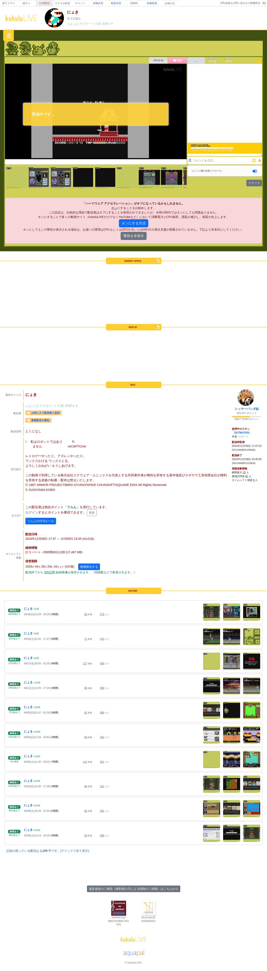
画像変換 (152, 3)
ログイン (31, 512)
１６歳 (97, 23)
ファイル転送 (62, 3)
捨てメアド (8, 3)
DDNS (134, 3)
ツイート (254, 183)
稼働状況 (255, 2)
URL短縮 (225, 2)
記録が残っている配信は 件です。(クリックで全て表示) (47, 850)
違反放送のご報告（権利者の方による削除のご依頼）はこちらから (133, 888)
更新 (92, 512)
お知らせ (170, 3)
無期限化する (89, 566)
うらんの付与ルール (40, 521)
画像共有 (98, 3)
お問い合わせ (240, 2)
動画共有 (116, 3)
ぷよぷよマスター (79, 23)
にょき (28, 608)
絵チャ (26, 3)
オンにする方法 (134, 223)
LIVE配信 (44, 3)
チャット (80, 3)
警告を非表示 (133, 236)
